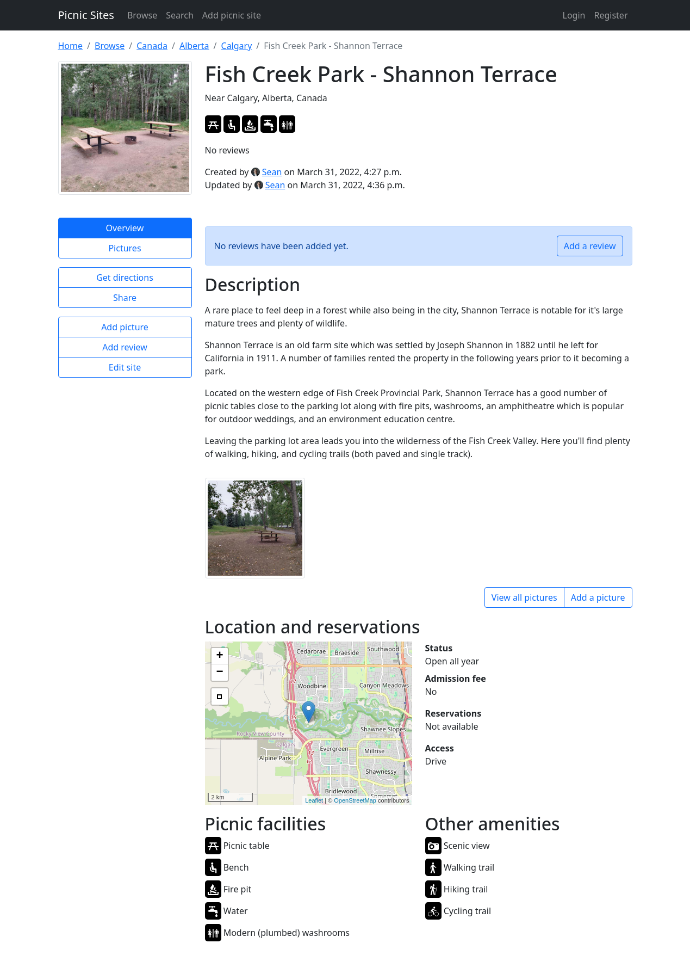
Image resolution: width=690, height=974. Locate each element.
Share (124, 298)
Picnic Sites (86, 15)
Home (70, 46)
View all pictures (524, 597)
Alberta (194, 46)
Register (610, 15)
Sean (272, 172)
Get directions (124, 277)
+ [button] (219, 656)
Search (180, 15)
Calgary (236, 46)
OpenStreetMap (355, 800)
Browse (142, 15)
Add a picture (598, 597)
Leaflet (314, 800)
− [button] (219, 672)
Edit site (125, 367)
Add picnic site (231, 15)
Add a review (590, 246)
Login (574, 15)
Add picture (124, 327)
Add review (124, 347)
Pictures (124, 248)
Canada (151, 46)
